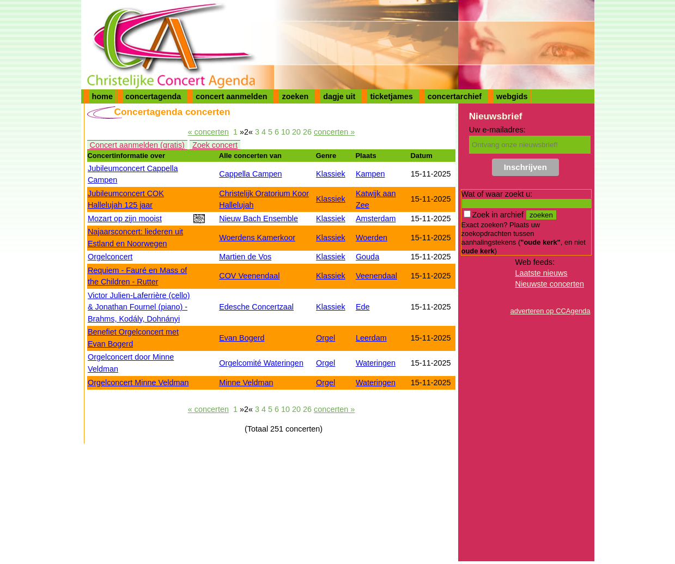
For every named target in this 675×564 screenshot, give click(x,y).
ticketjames (391, 96)
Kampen (370, 173)
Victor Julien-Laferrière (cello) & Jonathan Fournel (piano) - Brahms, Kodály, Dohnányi (139, 307)
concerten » (334, 132)
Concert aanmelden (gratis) (137, 145)
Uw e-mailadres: (497, 129)
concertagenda (153, 96)
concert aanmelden (231, 96)
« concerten (208, 132)
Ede (363, 306)
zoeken (295, 96)
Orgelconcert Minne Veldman (138, 382)
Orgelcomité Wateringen (261, 363)
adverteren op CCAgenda (550, 311)
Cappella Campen (250, 173)
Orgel (325, 337)
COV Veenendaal (249, 275)
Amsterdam (376, 218)
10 (285, 132)
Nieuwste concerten (549, 284)
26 (307, 132)
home (102, 96)
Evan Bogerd (241, 337)
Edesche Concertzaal (256, 306)
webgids (512, 96)
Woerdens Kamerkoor (257, 237)
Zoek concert (215, 145)
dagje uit (339, 96)
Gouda (367, 256)
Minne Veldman (246, 382)
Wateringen (376, 363)
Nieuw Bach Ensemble (258, 218)
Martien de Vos (245, 256)
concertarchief (455, 96)
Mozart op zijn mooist (125, 218)
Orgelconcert (110, 256)
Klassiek (330, 173)
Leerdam (371, 337)
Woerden (371, 237)
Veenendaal (376, 275)
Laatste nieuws (541, 273)
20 (296, 132)
